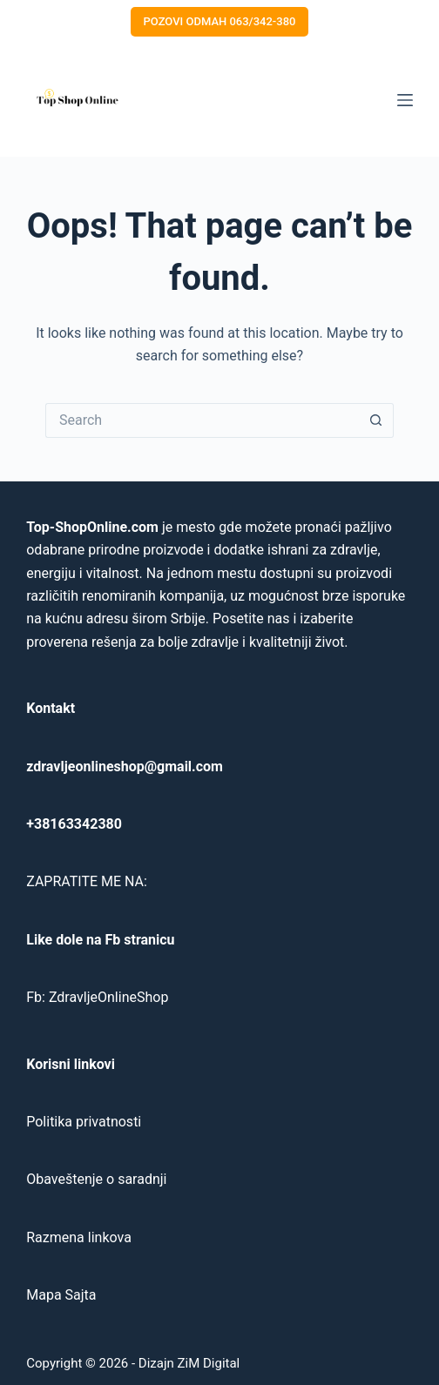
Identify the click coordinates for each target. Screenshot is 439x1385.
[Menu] (405, 100)
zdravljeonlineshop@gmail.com (124, 766)
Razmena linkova (79, 1237)
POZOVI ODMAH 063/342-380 (220, 21)
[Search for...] (202, 420)
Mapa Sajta (61, 1295)
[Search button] (376, 420)
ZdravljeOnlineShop (108, 997)
